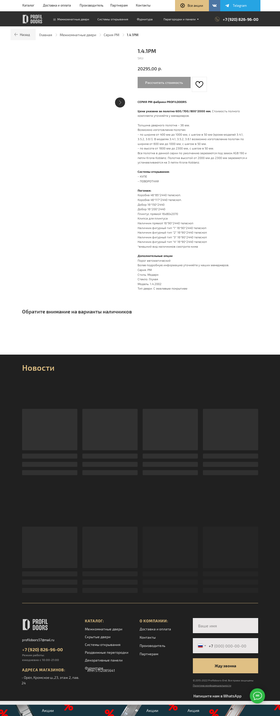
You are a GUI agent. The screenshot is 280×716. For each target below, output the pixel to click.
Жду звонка (225, 666)
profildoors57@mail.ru (38, 640)
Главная (45, 35)
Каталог (28, 5)
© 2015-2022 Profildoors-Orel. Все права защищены (223, 680)
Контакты (143, 5)
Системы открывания (103, 644)
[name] (225, 625)
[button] (192, 5)
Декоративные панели (104, 660)
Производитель (91, 5)
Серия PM (111, 35)
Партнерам (119, 5)
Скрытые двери (97, 637)
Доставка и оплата (57, 5)
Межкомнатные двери (78, 35)
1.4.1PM (132, 35)
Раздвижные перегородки (106, 652)
